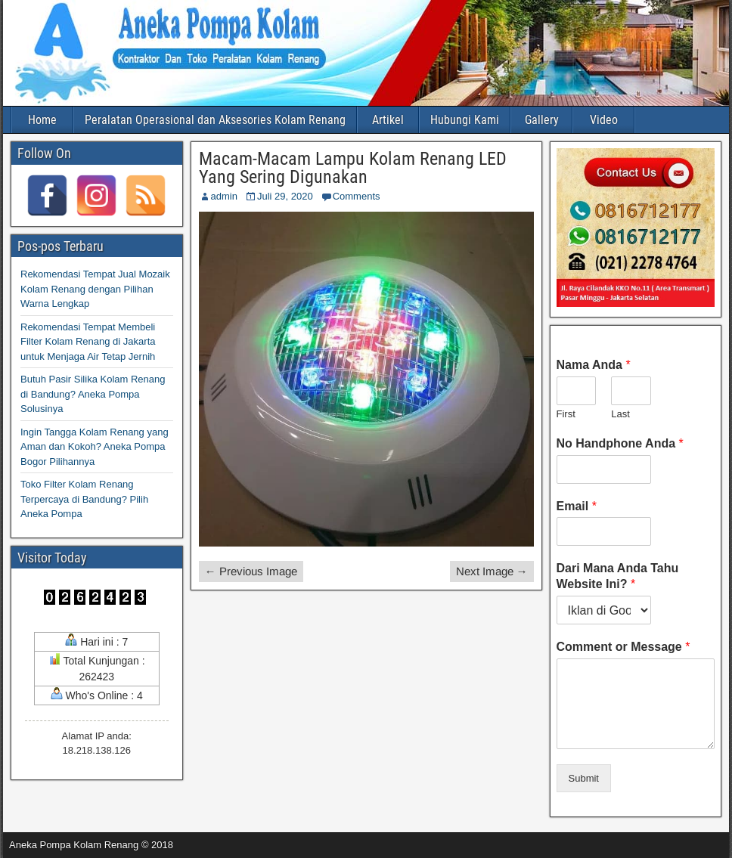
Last (620, 414)
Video (604, 120)
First (566, 414)
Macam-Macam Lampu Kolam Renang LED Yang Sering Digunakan (353, 167)
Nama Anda (594, 364)
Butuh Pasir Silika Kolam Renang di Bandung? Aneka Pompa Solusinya (93, 393)
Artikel (388, 120)
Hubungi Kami (464, 120)
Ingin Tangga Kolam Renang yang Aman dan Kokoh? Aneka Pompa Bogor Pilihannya (94, 446)
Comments (356, 196)
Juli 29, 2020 (285, 196)
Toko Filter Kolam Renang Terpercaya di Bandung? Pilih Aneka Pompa (84, 499)
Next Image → (492, 571)
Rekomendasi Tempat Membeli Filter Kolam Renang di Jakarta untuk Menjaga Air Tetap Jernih (87, 341)
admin (224, 196)
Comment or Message (623, 646)
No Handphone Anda (620, 443)
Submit (584, 778)
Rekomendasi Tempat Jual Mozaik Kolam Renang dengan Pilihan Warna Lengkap (95, 288)
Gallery (542, 120)
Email (577, 506)
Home (42, 120)
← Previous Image (251, 571)
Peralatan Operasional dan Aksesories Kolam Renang (215, 120)
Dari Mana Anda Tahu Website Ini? (618, 576)
